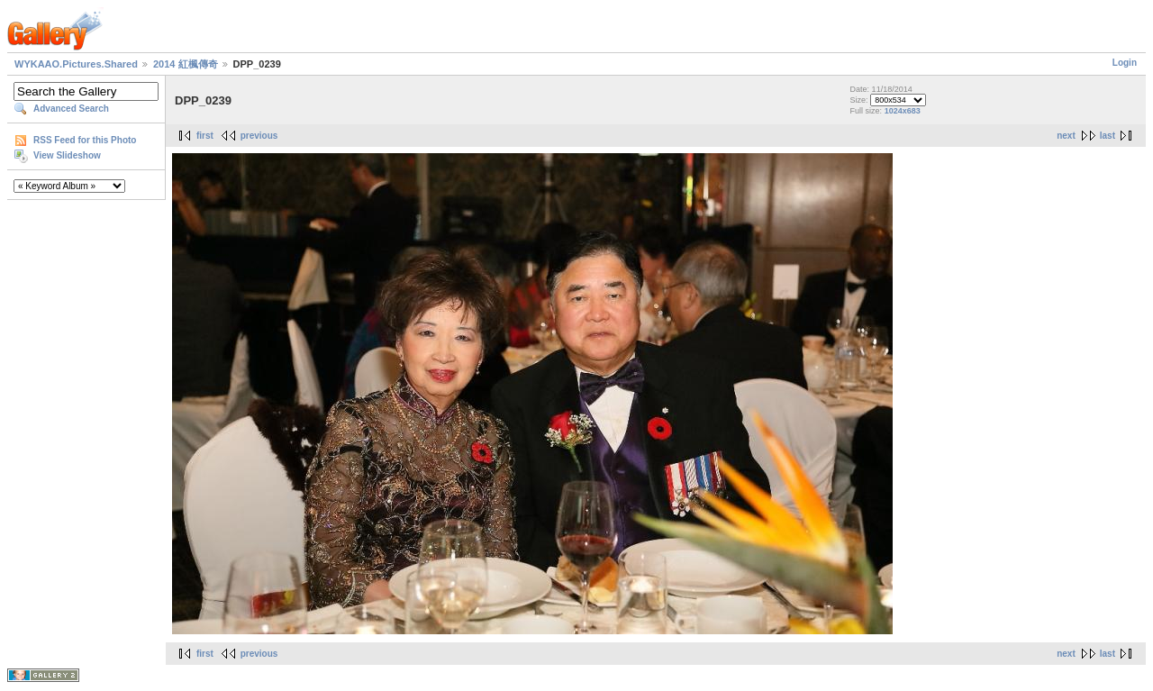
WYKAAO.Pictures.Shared (76, 64)
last (1107, 136)
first (204, 136)
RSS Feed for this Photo (84, 140)
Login (1124, 63)
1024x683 (903, 110)
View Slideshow (67, 155)
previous (259, 136)
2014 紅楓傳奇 (185, 64)
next (1066, 136)
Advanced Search (71, 109)
